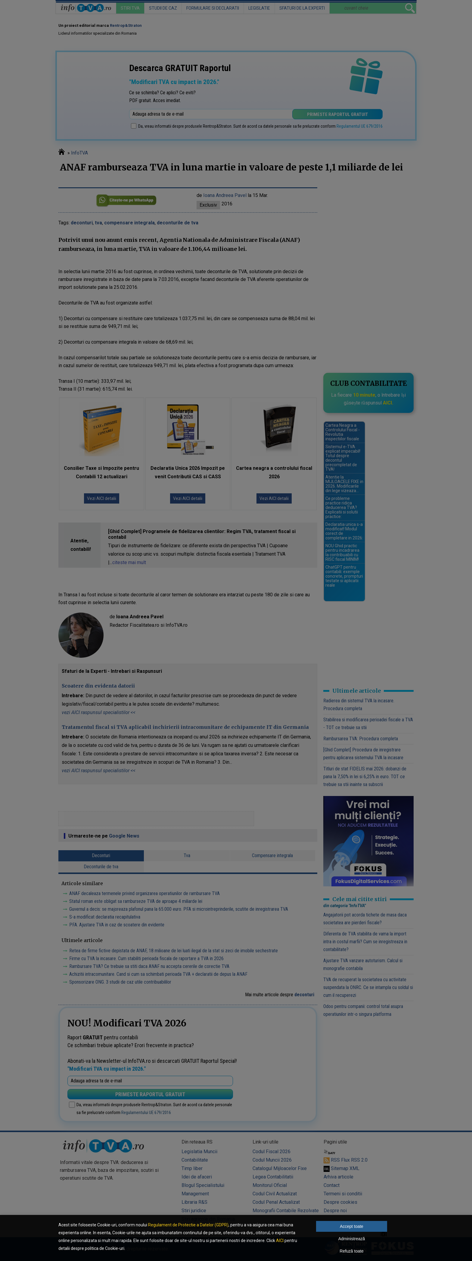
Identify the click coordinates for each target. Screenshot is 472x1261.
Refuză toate (351, 1251)
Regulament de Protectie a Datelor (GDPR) (188, 1224)
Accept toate (351, 1226)
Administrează (351, 1238)
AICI (280, 1240)
